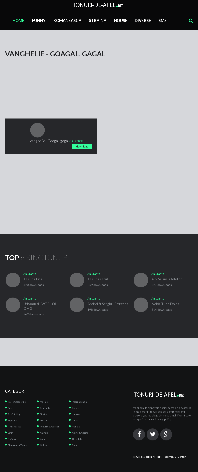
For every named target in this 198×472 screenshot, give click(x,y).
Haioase (76, 414)
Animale (44, 432)
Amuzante (45, 408)
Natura (75, 420)
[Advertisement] (35, 82)
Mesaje (44, 401)
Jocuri (43, 439)
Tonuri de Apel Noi (49, 426)
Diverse (143, 20)
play (37, 130)
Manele (76, 426)
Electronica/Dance (17, 445)
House (120, 20)
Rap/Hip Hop (14, 414)
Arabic (75, 408)
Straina (97, 20)
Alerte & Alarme (80, 432)
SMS (163, 20)
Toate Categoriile (17, 401)
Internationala (79, 401)
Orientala (77, 439)
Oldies (43, 445)
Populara (12, 420)
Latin (10, 432)
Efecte (43, 420)
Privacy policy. (163, 419)
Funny (39, 20)
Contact (182, 456)
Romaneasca (67, 20)
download (82, 146)
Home (18, 20)
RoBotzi (12, 439)
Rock (74, 445)
